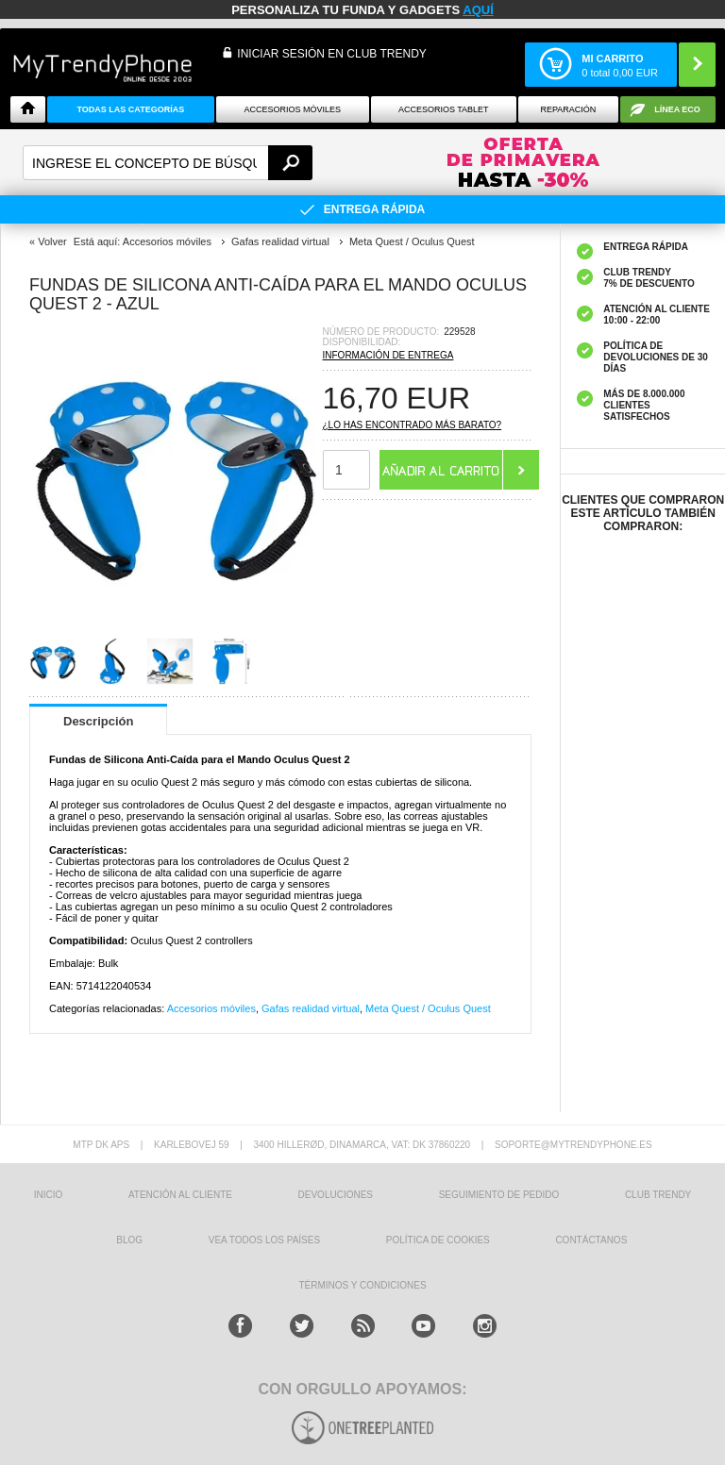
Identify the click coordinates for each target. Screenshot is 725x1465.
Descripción (98, 721)
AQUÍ (478, 10)
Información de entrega (388, 355)
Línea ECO (677, 109)
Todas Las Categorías (130, 109)
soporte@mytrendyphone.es (573, 1145)
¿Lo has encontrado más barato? (412, 425)
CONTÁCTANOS (591, 1240)
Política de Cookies (438, 1240)
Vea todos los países (264, 1240)
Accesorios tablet (443, 109)
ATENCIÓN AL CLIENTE (180, 1195)
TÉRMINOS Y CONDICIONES (362, 1285)
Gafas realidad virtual (310, 1008)
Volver (52, 241)
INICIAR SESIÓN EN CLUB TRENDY (331, 53)
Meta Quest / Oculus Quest (428, 1008)
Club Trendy (658, 1195)
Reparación (568, 109)
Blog (129, 1240)
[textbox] (167, 162)
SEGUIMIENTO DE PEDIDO (499, 1195)
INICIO (48, 1195)
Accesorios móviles (211, 1008)
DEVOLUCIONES (335, 1195)
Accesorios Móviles (293, 109)
